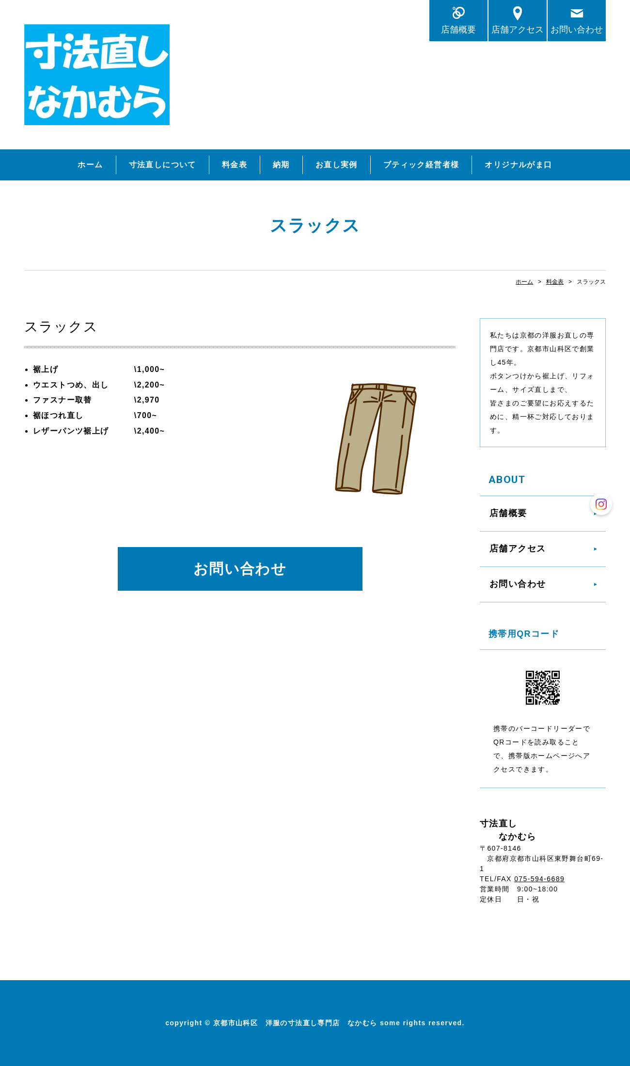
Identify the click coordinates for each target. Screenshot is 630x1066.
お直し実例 (336, 165)
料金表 (234, 165)
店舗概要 (458, 29)
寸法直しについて (162, 165)
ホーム (90, 165)
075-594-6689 (539, 879)
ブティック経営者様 (421, 165)
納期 (281, 165)
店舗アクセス (517, 29)
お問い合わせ (577, 29)
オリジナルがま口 (518, 165)
